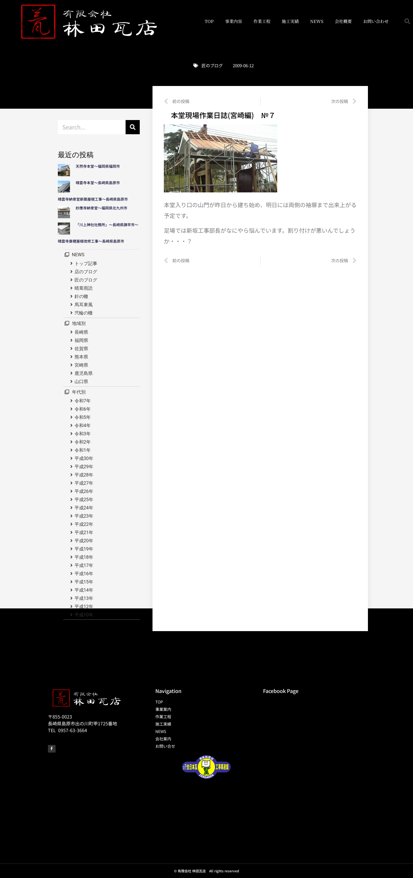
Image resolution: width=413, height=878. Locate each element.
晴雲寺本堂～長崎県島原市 (98, 182)
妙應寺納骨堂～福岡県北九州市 (103, 208)
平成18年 (84, 557)
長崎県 (81, 332)
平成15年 (84, 582)
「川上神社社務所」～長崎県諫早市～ (107, 224)
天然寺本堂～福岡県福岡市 (98, 166)
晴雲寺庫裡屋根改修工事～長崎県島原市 (91, 241)
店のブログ (86, 271)
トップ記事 (86, 263)
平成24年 (84, 508)
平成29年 (84, 466)
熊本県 (81, 357)
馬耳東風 (84, 304)
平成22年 (84, 524)
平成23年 (84, 516)
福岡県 (81, 340)
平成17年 (84, 565)
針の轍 (81, 296)
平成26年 (84, 491)
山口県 (81, 381)
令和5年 (83, 417)
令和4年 (83, 425)
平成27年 (84, 483)
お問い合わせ (376, 21)
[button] (407, 21)
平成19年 (84, 549)
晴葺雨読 (84, 288)
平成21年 (84, 532)
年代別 (79, 392)
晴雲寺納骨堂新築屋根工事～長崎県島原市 (93, 199)
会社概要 (343, 21)
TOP (209, 21)
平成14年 (84, 590)
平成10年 (84, 614)
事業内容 (233, 21)
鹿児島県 (84, 373)
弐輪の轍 (84, 313)
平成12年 (84, 606)
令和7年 (83, 401)
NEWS (316, 21)
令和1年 (83, 450)
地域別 (79, 323)
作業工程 (261, 21)
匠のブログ (212, 65)
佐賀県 (81, 348)
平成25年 (84, 499)
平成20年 (84, 540)
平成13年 (84, 598)
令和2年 (83, 442)
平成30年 (84, 458)
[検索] (133, 127)
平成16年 (84, 573)
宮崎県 (81, 365)
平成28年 (84, 475)
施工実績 (290, 21)
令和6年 (83, 409)
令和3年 (83, 433)
